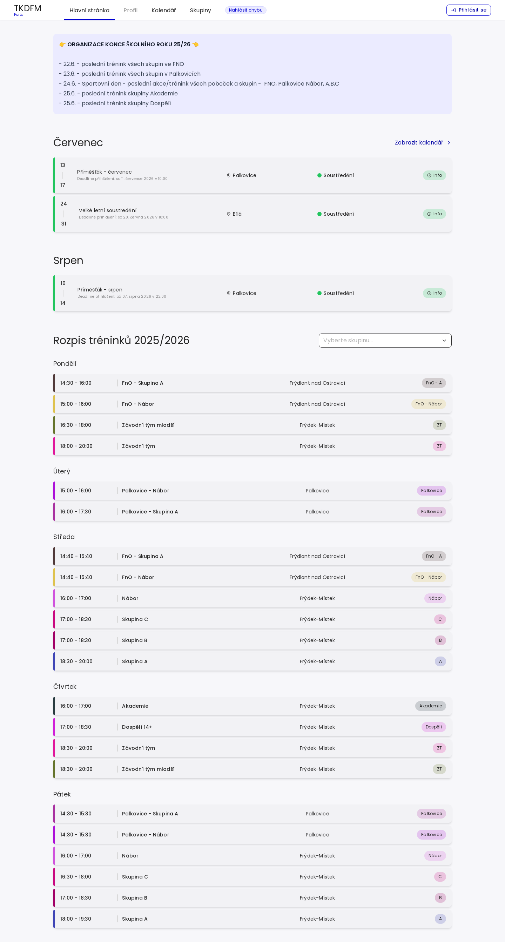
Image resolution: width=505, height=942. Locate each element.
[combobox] (385, 341)
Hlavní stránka (89, 10)
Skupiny (200, 10)
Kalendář (164, 10)
